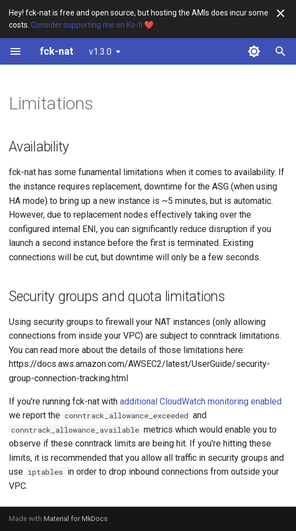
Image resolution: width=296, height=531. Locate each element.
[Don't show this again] (280, 13)
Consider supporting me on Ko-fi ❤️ (92, 24)
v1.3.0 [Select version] (100, 51)
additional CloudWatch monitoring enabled (201, 401)
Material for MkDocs (76, 518)
